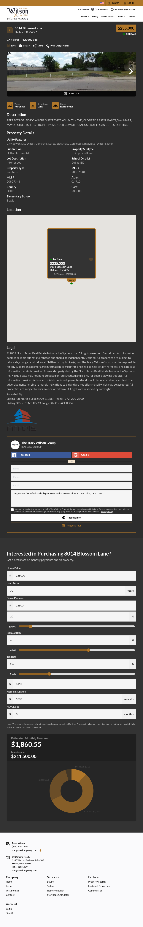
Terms (103, 512)
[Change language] (102, 3)
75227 (32, 32)
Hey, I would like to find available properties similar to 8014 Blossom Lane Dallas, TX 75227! (71, 498)
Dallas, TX (21, 32)
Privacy (110, 512)
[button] (71, 517)
